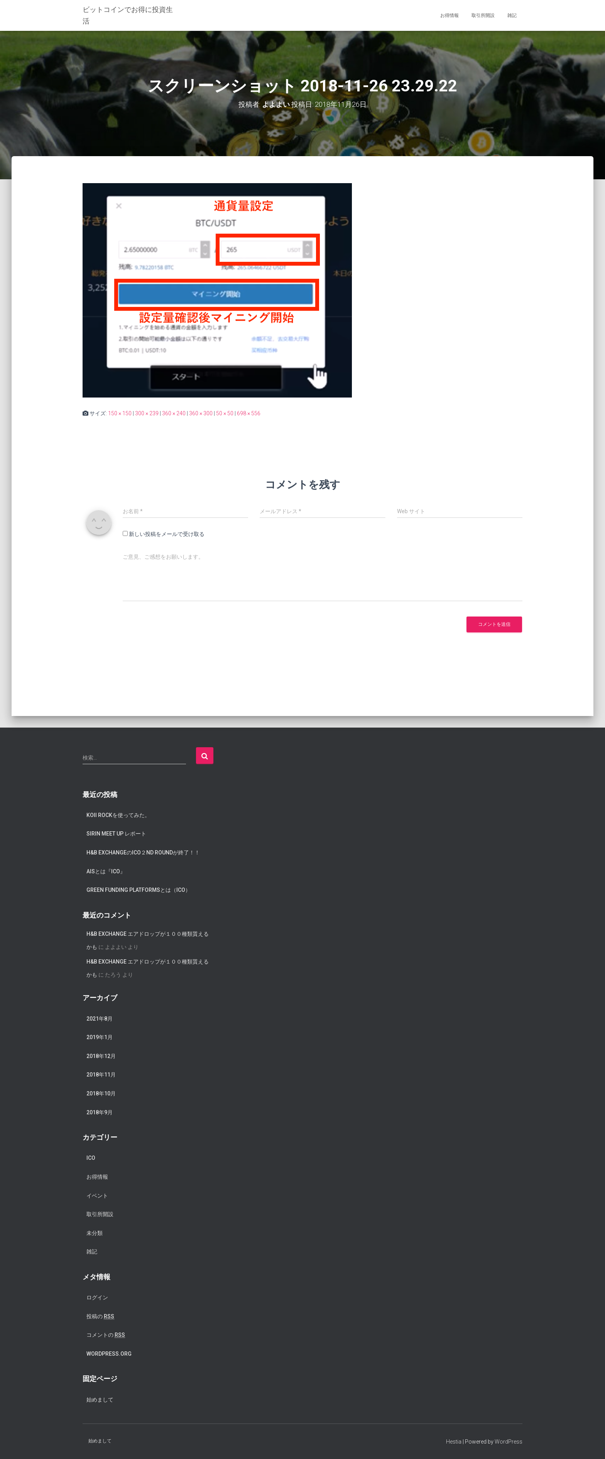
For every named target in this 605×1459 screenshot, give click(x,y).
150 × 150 (120, 413)
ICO (90, 1158)
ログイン (97, 1297)
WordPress (508, 1442)
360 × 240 (174, 413)
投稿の (100, 1316)
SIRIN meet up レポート (116, 834)
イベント (97, 1196)
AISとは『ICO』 (105, 871)
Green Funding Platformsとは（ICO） (138, 890)
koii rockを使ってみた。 (118, 815)
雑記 (512, 15)
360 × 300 (201, 413)
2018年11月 (101, 1075)
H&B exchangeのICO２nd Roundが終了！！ (143, 852)
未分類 (94, 1233)
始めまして (99, 1400)
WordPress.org (109, 1354)
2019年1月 (99, 1037)
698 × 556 (248, 413)
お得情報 (449, 15)
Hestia (453, 1442)
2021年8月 (99, 1019)
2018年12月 (101, 1056)
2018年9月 (99, 1112)
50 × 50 (224, 413)
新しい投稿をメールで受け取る (166, 534)
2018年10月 (101, 1093)
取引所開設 (483, 15)
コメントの (105, 1335)
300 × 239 (147, 413)
